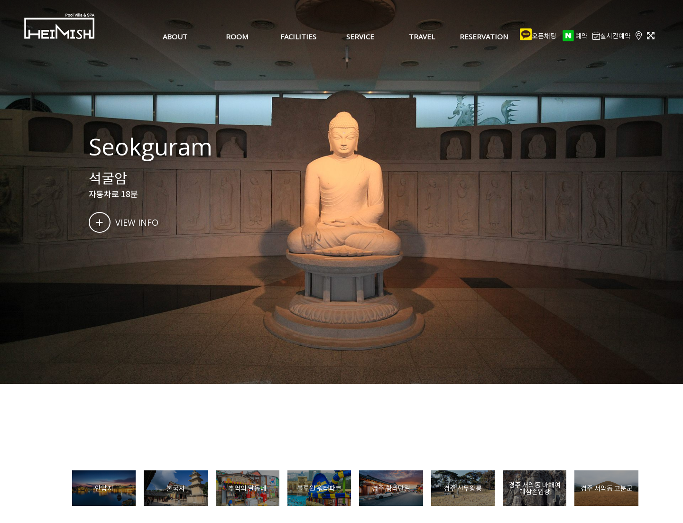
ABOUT (175, 36)
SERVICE (360, 36)
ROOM (237, 36)
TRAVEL (422, 36)
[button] (651, 488)
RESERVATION (484, 36)
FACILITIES (298, 36)
